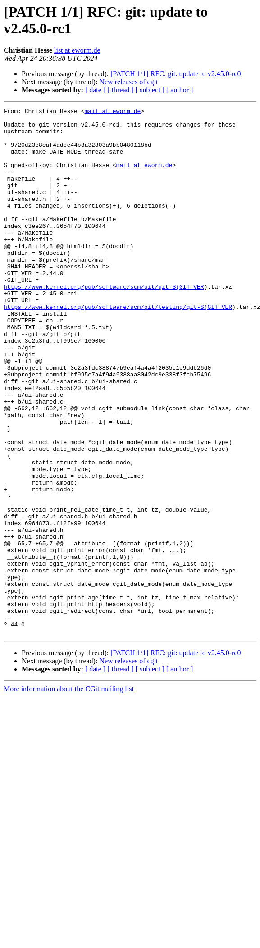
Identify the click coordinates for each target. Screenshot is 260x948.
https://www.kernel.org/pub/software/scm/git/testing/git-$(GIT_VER (118, 347)
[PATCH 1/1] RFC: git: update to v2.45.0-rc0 (175, 73)
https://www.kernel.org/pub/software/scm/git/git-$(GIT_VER (104, 323)
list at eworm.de (77, 50)
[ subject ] (150, 90)
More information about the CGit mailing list (69, 794)
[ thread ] (120, 90)
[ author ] (179, 90)
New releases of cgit (128, 82)
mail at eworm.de (112, 112)
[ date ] (95, 90)
